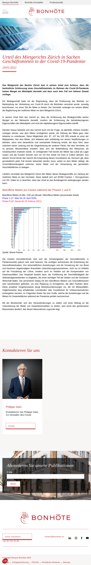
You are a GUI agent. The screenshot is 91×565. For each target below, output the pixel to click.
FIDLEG (35, 562)
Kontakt (11, 426)
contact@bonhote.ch (54, 537)
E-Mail (10, 472)
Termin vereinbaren (13, 537)
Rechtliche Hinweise (51, 562)
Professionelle (56, 2)
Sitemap (66, 562)
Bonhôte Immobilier (34, 2)
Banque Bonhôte (10, 2)
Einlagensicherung (20, 562)
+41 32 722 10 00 (10, 541)
